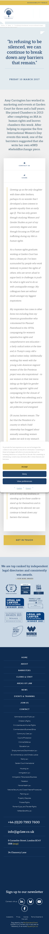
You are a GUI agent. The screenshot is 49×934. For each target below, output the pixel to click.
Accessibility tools (37, 3)
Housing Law (24, 768)
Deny (24, 474)
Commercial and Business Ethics (24, 729)
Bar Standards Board (30, 923)
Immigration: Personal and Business (24, 777)
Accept (25, 467)
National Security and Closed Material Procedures (24, 790)
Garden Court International (24, 763)
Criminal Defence (25, 742)
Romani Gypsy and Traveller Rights (24, 807)
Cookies (19, 488)
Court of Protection (24, 738)
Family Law (24, 759)
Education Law (24, 746)
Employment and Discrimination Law (24, 751)
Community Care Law (24, 734)
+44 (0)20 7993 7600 (36, 13)
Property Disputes (24, 798)
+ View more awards (24, 578)
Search (30, 13)
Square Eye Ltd (32, 926)
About (24, 664)
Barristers (24, 670)
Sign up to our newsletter (24, 892)
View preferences (24, 481)
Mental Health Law (24, 785)
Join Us (24, 703)
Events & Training (24, 696)
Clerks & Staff (24, 677)
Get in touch (24, 540)
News (25, 690)
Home (24, 657)
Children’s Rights (24, 721)
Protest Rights (24, 802)
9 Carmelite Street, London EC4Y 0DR (24, 842)
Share (24, 177)
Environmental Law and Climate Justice (24, 755)
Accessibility (9, 917)
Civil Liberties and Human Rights (24, 725)
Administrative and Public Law (24, 717)
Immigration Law (24, 773)
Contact (25, 709)
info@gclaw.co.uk (21, 832)
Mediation (24, 781)
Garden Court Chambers (9, 13)
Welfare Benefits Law (24, 811)
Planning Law (24, 794)
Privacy (28, 488)
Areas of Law (24, 683)
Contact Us (24, 164)
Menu (43, 13)
